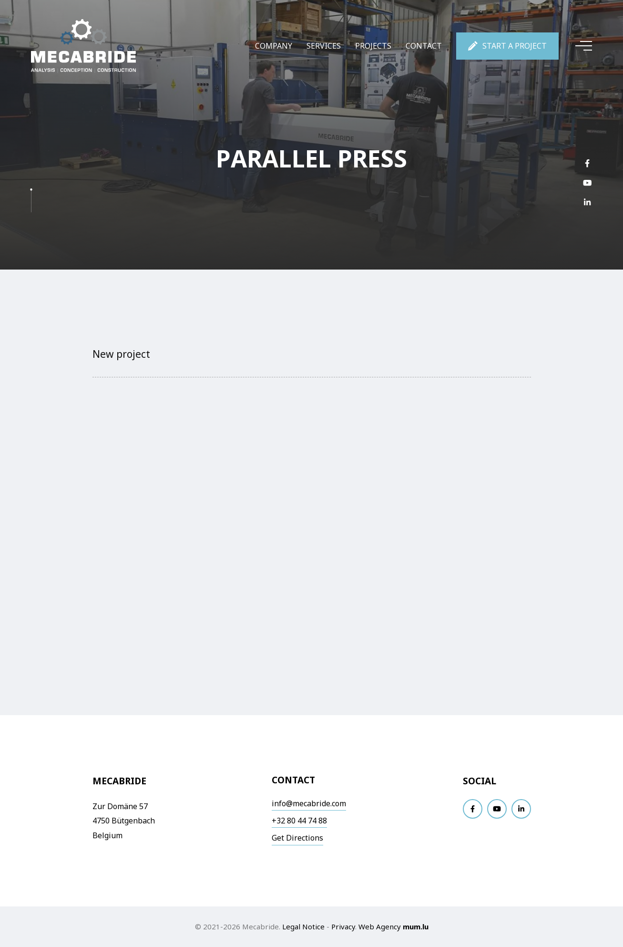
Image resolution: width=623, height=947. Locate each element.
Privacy (343, 926)
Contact (424, 46)
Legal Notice (303, 926)
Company (273, 46)
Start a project (514, 46)
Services (323, 46)
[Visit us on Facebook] (587, 163)
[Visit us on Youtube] (587, 183)
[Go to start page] (83, 46)
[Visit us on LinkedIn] (587, 202)
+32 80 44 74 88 (299, 820)
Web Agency (379, 926)
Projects (373, 46)
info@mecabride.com (309, 803)
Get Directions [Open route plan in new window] (297, 838)
